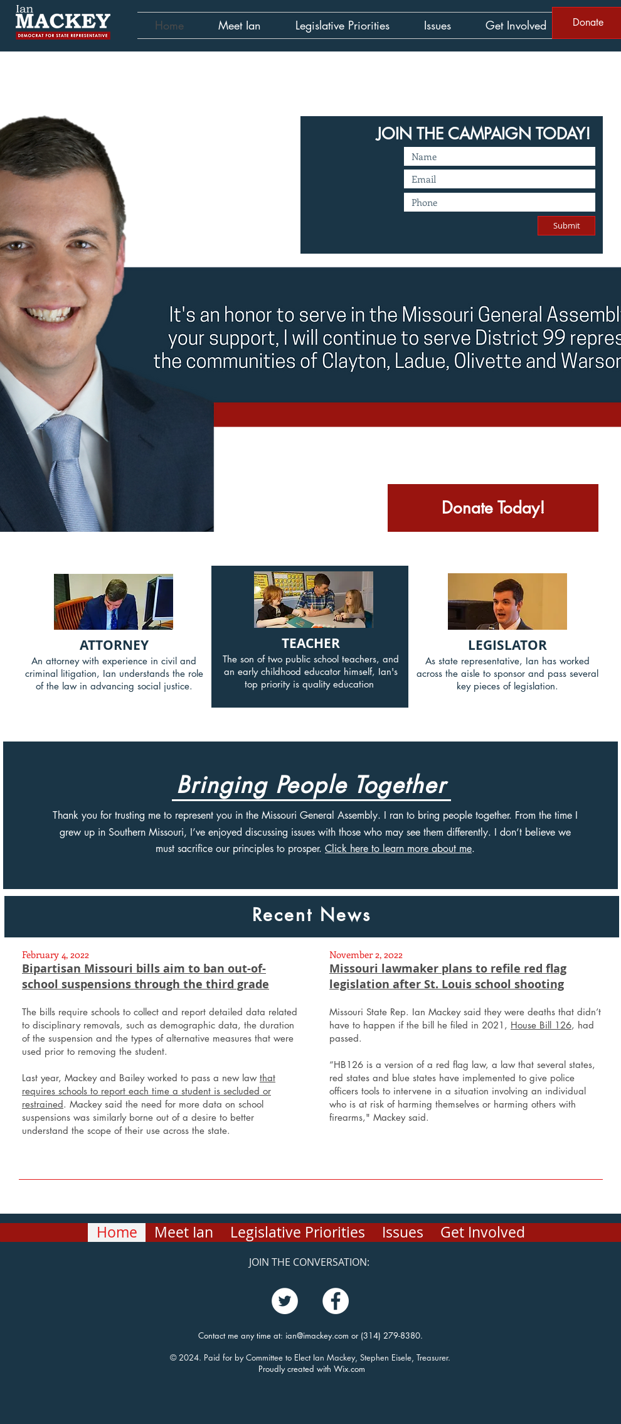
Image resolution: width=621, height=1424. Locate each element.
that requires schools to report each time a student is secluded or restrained (148, 1091)
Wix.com (349, 1368)
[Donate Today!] (493, 508)
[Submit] (566, 225)
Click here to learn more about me (398, 848)
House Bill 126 (541, 1025)
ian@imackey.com (317, 1335)
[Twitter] (285, 1301)
